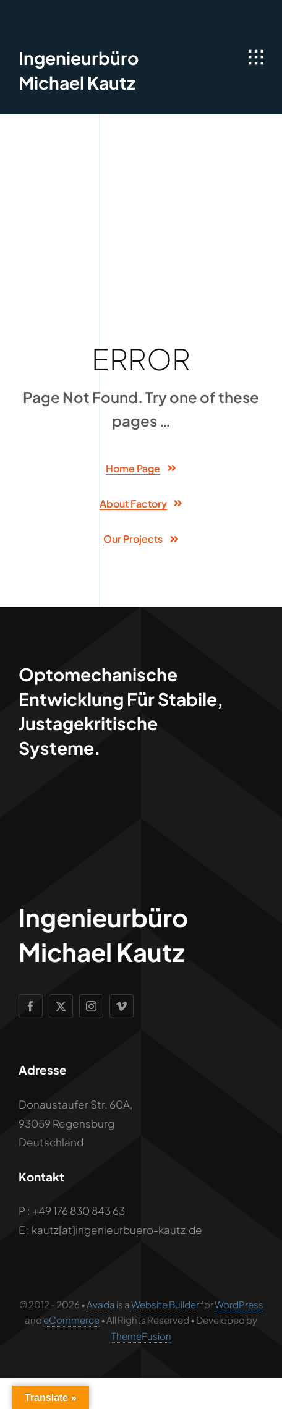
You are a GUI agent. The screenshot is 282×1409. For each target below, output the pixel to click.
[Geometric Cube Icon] (42, 18)
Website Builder (165, 1304)
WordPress (239, 1304)
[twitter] (61, 1006)
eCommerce (71, 1320)
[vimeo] (121, 1006)
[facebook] (31, 1006)
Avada (101, 1304)
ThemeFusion (141, 1336)
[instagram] (91, 1006)
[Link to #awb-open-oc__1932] (256, 57)
